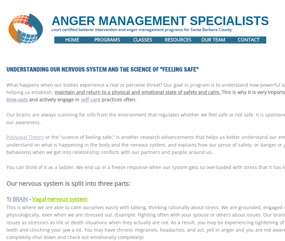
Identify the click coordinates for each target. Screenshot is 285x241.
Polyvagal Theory (25, 137)
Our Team (213, 39)
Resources (178, 39)
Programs (107, 39)
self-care (90, 99)
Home (72, 39)
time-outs (17, 99)
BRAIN (20, 199)
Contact (249, 39)
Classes (142, 39)
